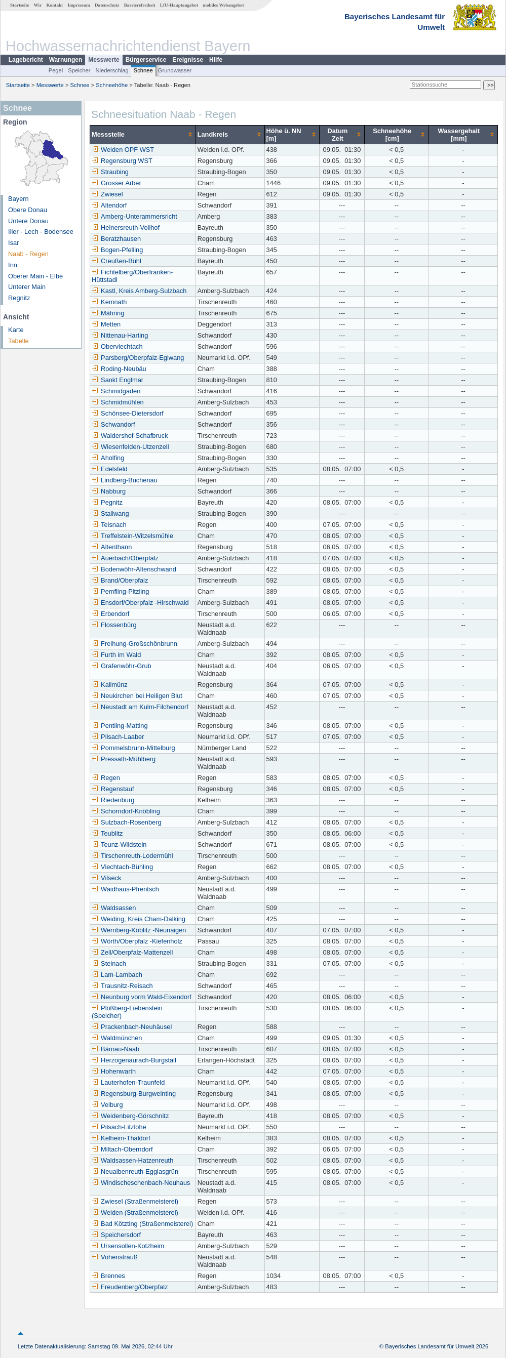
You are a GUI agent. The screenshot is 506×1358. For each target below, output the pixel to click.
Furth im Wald (116, 655)
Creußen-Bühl (116, 261)
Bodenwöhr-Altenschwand (134, 569)
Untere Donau (28, 221)
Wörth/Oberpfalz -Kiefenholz (137, 941)
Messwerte (103, 59)
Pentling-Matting (119, 725)
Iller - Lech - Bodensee (40, 231)
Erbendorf (110, 614)
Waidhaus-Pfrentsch (125, 889)
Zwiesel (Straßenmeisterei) (135, 1201)
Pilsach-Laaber (118, 736)
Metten (106, 324)
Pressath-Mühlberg (123, 759)
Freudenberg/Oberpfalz (130, 1287)
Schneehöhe (112, 85)
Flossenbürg (114, 625)
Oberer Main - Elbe (35, 276)
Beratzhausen (116, 238)
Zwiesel (107, 194)
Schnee (143, 70)
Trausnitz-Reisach (122, 986)
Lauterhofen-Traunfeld (128, 1082)
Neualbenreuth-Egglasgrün (135, 1171)
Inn (12, 265)
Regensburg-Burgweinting (134, 1093)
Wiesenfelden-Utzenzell (130, 446)
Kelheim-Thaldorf (121, 1138)
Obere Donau (27, 210)
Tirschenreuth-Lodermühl (132, 855)
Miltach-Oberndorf (122, 1149)
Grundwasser (175, 70)
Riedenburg (113, 800)
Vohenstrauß (115, 1257)
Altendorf (109, 205)
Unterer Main (27, 287)
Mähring (108, 313)
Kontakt (54, 5)
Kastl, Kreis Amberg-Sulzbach (139, 291)
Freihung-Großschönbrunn (134, 643)
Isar (13, 242)
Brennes (108, 1276)
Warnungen (66, 59)
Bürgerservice (146, 59)
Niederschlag (111, 70)
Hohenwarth (114, 1071)
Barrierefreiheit (139, 5)
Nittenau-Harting (120, 335)
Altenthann (112, 547)
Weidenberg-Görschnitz (130, 1116)
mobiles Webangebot (223, 5)
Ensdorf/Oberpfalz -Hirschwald (140, 602)
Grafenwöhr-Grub (121, 666)
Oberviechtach (117, 346)
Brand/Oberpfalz (120, 580)
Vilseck (106, 878)
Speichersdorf (116, 1235)
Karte (16, 330)
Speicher (79, 70)
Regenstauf (113, 789)
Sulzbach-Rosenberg (127, 822)
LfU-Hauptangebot (179, 5)
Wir (38, 5)
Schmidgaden (116, 391)
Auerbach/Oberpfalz (125, 558)
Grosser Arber (116, 183)
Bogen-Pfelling (117, 250)
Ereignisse (187, 59)
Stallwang (110, 513)
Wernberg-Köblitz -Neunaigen (139, 930)
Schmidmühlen (118, 402)
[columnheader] (143, 134)
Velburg (107, 1104)
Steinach (109, 963)
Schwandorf (113, 424)
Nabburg (109, 491)
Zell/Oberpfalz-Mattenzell (132, 952)
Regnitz (19, 298)
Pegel (56, 70)
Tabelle (18, 341)
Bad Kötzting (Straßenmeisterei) (142, 1223)
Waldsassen (114, 908)
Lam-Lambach (117, 974)
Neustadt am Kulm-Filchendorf (140, 707)
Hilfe (215, 59)
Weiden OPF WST (123, 149)
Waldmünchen (117, 1038)
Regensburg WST (122, 160)
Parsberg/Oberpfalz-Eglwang (138, 357)
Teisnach (109, 524)
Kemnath (109, 302)
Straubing (110, 172)
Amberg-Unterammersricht (134, 216)
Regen (106, 777)
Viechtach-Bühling (122, 867)
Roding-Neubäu (119, 369)
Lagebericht (26, 59)
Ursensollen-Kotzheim (128, 1246)
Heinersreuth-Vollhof (126, 227)
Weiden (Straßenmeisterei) (135, 1212)
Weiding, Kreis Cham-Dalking (138, 919)
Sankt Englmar (117, 380)
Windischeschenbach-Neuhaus (141, 1182)
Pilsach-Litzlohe (119, 1127)
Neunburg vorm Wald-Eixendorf (141, 997)
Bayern (18, 198)
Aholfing (108, 458)
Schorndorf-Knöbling (126, 811)
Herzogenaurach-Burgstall (134, 1060)
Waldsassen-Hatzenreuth (132, 1160)
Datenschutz (107, 5)
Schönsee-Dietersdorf (128, 413)
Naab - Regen (28, 254)
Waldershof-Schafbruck (130, 435)
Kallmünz (110, 684)
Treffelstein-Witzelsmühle (132, 536)
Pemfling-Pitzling (120, 591)
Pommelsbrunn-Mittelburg (133, 748)
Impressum (78, 5)
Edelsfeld (110, 469)
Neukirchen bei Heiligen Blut (137, 695)
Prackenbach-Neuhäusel (132, 1027)
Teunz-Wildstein (119, 844)
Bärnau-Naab (115, 1049)
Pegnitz (107, 502)
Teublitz (107, 833)
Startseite (19, 5)
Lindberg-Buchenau (125, 480)
